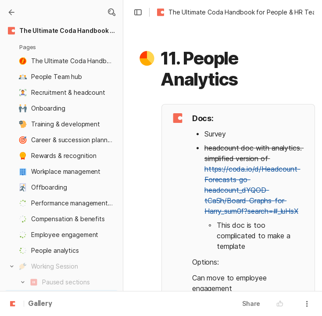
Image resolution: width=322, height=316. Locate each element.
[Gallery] (11, 12)
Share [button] (251, 303)
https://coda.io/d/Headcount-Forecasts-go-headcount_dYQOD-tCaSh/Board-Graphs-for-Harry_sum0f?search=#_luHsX (252, 190)
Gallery (40, 304)
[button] (111, 12)
